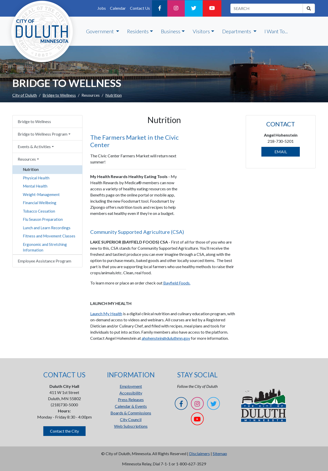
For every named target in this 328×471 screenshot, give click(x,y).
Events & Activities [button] (34, 146)
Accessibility (130, 392)
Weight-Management (41, 194)
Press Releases (131, 399)
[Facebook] (159, 8)
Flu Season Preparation (43, 219)
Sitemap (220, 453)
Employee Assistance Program (44, 260)
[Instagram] (176, 8)
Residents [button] (138, 31)
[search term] (266, 8)
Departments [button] (237, 31)
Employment (131, 386)
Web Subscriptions (131, 426)
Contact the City (64, 431)
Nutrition (31, 169)
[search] (309, 8)
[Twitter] (194, 8)
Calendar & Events (131, 406)
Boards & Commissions (130, 412)
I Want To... (276, 31)
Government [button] (100, 31)
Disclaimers (199, 453)
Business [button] (170, 31)
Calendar (118, 8)
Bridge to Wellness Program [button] (42, 134)
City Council (130, 419)
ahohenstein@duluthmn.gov (166, 338)
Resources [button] (27, 159)
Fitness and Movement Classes (49, 236)
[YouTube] (212, 8)
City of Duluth (24, 95)
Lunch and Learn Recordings (46, 227)
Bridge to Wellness (59, 95)
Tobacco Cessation (39, 211)
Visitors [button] (201, 31)
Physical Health (36, 178)
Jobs (101, 8)
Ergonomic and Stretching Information (45, 247)
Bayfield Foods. (176, 282)
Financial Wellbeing (39, 202)
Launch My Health (106, 313)
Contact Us (140, 8)
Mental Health (35, 186)
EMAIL (280, 151)
